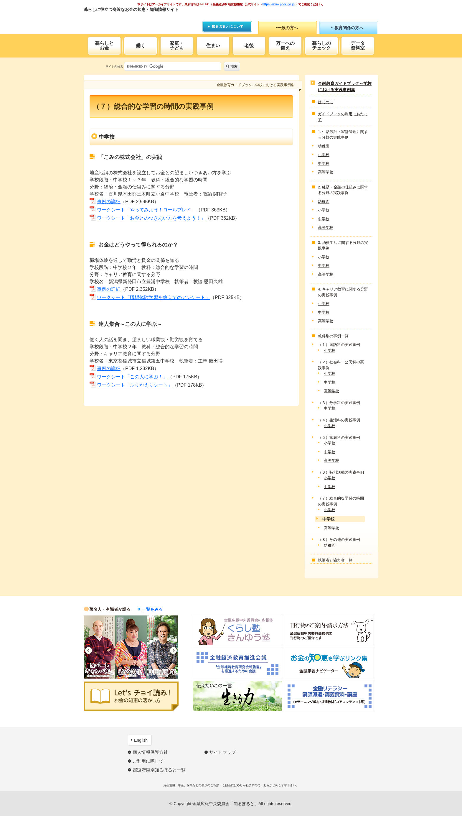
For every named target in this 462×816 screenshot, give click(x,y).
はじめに (325, 102)
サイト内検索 (114, 66)
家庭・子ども (177, 45)
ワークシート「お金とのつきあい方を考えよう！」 (151, 218)
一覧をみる (152, 609)
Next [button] (173, 650)
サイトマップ (222, 752)
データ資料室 (358, 45)
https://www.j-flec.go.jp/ (279, 4)
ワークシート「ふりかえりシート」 (134, 385)
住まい (213, 45)
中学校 (323, 163)
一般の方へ (287, 27)
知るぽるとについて (227, 26)
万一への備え (285, 45)
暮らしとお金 (104, 45)
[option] (99, 647)
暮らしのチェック (321, 45)
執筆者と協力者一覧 (335, 560)
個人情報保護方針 (150, 752)
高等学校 (325, 172)
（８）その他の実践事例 (339, 539)
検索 (233, 66)
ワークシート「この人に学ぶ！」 (132, 376)
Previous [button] (88, 650)
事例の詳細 (109, 201)
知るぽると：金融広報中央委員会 (138, 19)
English (141, 740)
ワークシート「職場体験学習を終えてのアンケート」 (153, 297)
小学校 (323, 154)
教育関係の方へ (348, 27)
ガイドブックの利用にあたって (343, 117)
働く (140, 45)
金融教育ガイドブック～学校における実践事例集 (345, 86)
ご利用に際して (148, 761)
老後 (249, 45)
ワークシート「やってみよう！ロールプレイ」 (146, 209)
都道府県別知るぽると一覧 (159, 770)
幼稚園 (323, 146)
